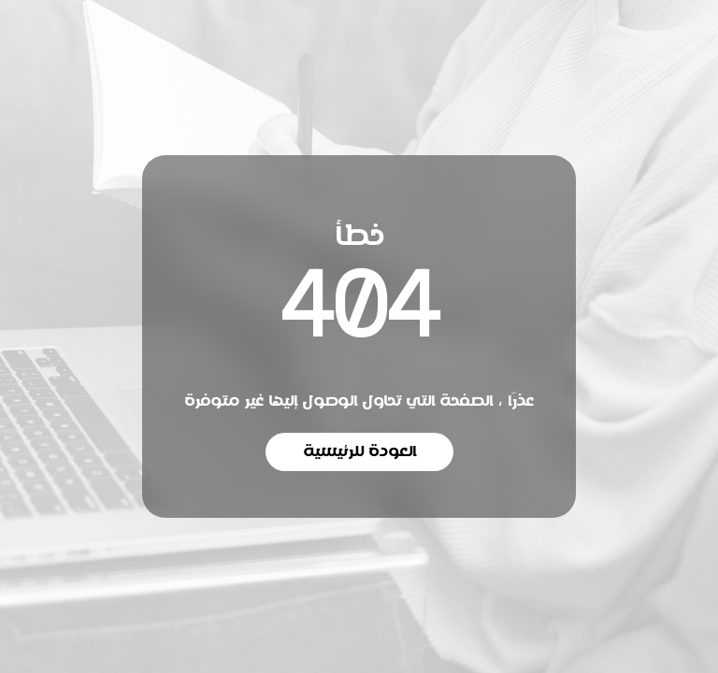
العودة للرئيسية (359, 451)
